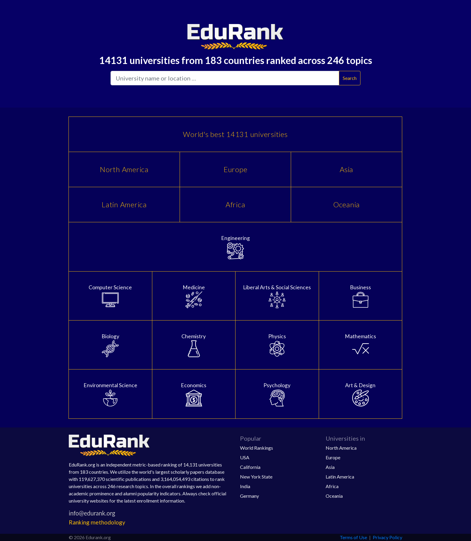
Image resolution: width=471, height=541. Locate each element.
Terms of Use (353, 537)
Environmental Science (110, 394)
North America (124, 169)
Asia (346, 169)
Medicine (194, 296)
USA (244, 457)
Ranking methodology (97, 522)
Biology (110, 345)
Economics (194, 394)
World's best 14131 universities (235, 134)
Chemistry (194, 345)
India (245, 486)
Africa (235, 204)
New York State (256, 476)
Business (361, 296)
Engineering (235, 247)
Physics (277, 345)
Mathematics (361, 345)
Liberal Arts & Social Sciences (277, 296)
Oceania (346, 204)
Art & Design (361, 394)
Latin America (124, 204)
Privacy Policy (387, 537)
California (250, 467)
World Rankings (256, 448)
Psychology (277, 394)
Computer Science (110, 296)
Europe (235, 169)
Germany (249, 496)
